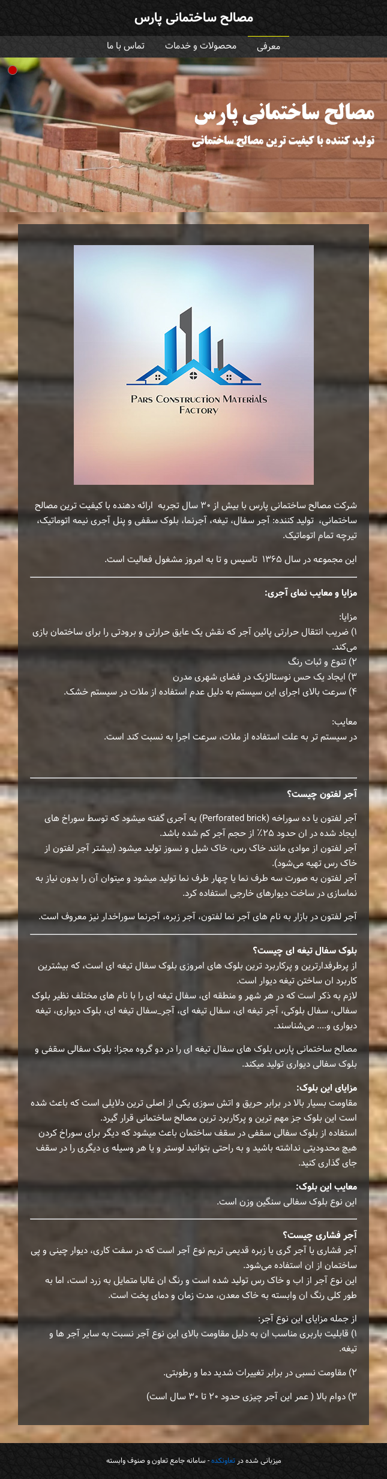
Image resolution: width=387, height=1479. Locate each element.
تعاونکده (223, 1461)
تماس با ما (126, 46)
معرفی (268, 47)
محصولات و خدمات (200, 46)
